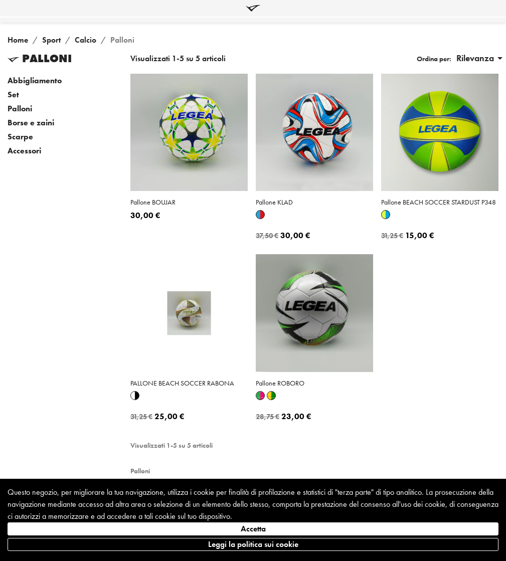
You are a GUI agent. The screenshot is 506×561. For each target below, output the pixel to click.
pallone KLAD (274, 202)
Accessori (24, 151)
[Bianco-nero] (134, 395)
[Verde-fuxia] (260, 395)
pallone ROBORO (280, 383)
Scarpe (20, 137)
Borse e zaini (31, 123)
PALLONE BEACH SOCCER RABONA (182, 383)
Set (13, 95)
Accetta (253, 528)
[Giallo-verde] (271, 395)
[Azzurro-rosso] (260, 214)
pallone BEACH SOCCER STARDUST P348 (438, 202)
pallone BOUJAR (153, 202)
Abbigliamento (35, 81)
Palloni (20, 109)
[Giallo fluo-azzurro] (385, 214)
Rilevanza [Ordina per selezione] (481, 58)
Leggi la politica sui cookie (253, 544)
